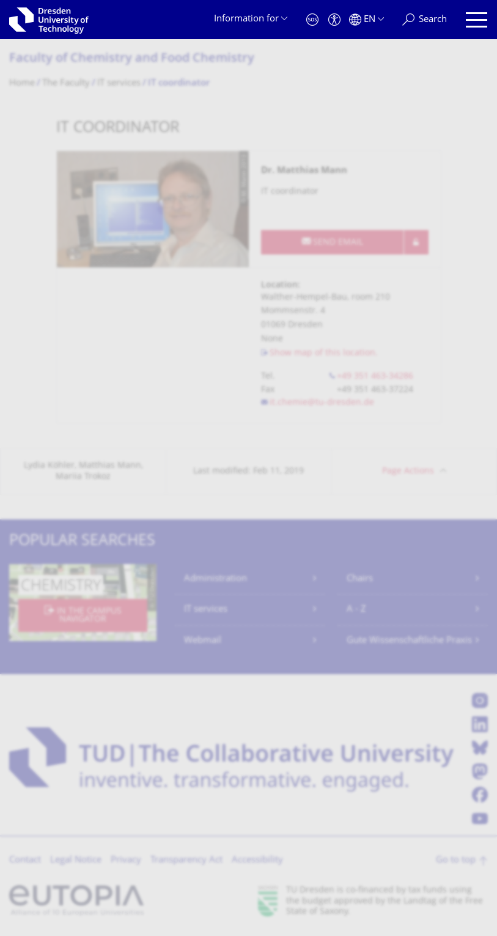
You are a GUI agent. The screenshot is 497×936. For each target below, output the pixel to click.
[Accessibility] (334, 20)
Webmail (202, 640)
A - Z (356, 609)
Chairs (360, 579)
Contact (25, 860)
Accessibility (257, 860)
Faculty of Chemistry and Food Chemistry (131, 59)
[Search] (424, 20)
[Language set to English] (366, 20)
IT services (205, 609)
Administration (215, 579)
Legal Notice (75, 860)
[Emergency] (312, 20)
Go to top (456, 860)
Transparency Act (186, 860)
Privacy (126, 860)
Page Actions (408, 471)
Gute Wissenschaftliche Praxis (409, 640)
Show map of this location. (324, 353)
